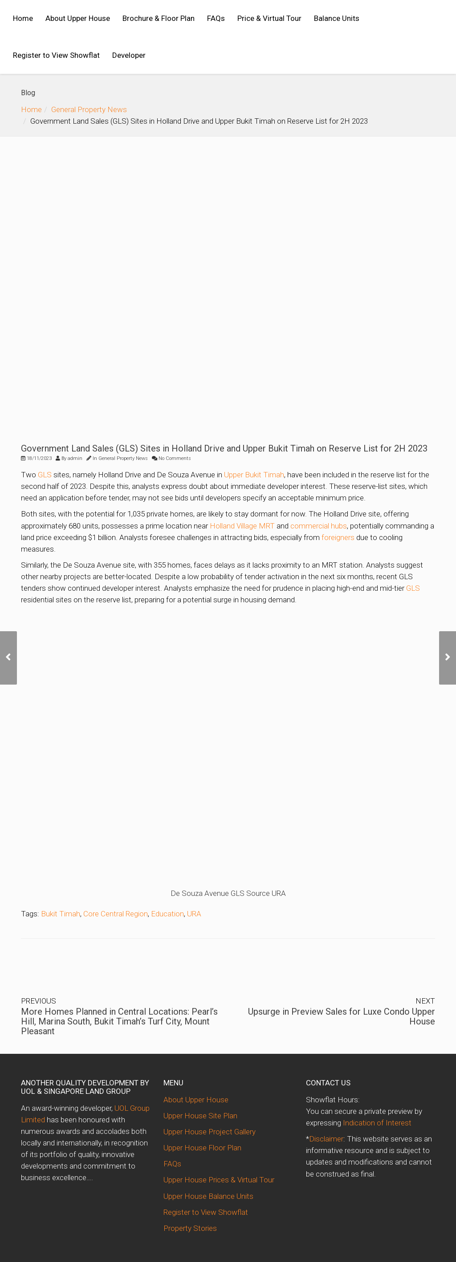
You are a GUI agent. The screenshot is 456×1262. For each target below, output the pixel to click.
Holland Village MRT (242, 525)
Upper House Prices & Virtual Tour (218, 1179)
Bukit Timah (60, 913)
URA (194, 913)
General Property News (89, 109)
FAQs (216, 18)
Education (167, 913)
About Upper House (77, 18)
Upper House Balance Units (208, 1196)
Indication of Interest (377, 1122)
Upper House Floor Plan (202, 1147)
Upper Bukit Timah (254, 474)
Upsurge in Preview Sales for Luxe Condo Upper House (341, 1016)
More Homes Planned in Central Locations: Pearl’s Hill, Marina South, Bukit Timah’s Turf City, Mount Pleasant (119, 1021)
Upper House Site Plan (200, 1115)
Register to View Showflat (56, 55)
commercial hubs (318, 525)
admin (75, 458)
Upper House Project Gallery (209, 1131)
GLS (45, 474)
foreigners (338, 537)
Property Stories (190, 1228)
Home (23, 18)
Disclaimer (326, 1138)
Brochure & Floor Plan (158, 18)
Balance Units (336, 18)
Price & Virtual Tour (269, 18)
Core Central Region (115, 913)
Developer (129, 55)
